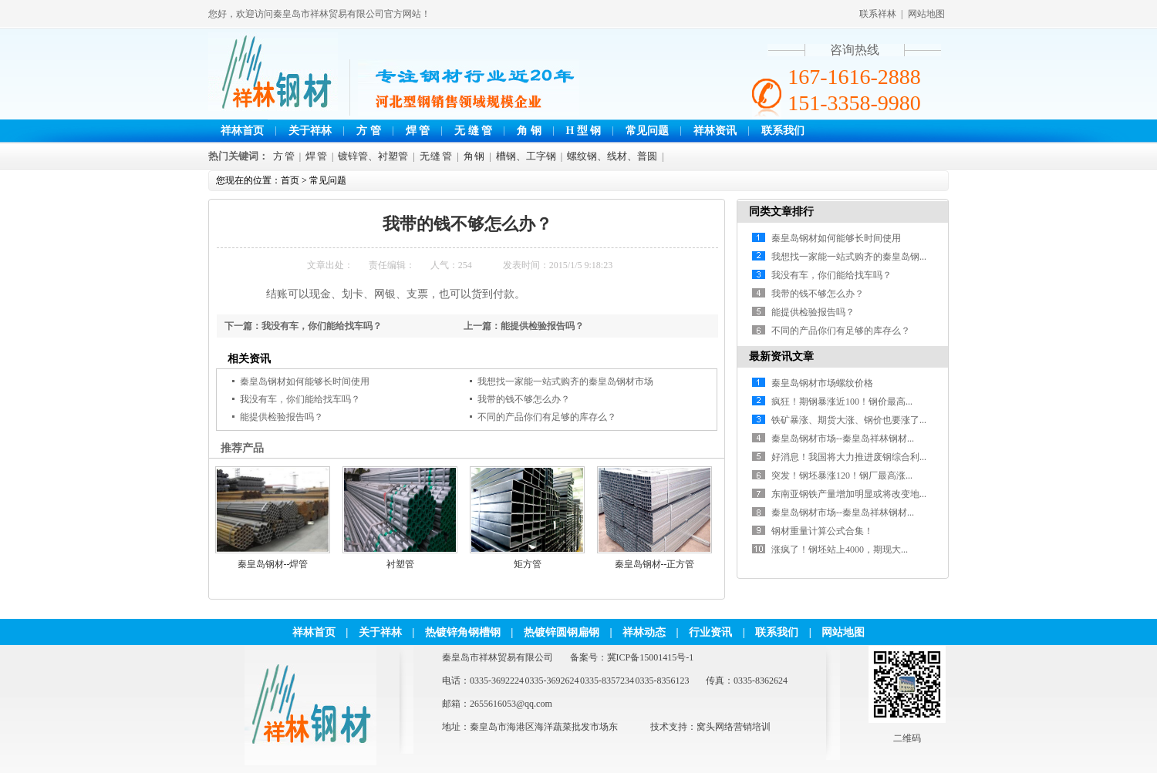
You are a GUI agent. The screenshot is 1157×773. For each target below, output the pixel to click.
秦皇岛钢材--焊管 (273, 564)
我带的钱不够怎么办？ (523, 399)
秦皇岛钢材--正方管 (655, 564)
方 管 (368, 130)
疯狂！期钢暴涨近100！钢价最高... (841, 401)
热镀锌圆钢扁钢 (561, 632)
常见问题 (647, 130)
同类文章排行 (781, 211)
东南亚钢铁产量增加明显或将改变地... (848, 494)
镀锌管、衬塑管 (373, 156)
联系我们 (783, 130)
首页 (290, 180)
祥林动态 (644, 632)
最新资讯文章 (781, 356)
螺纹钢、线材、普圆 (612, 156)
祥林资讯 (715, 130)
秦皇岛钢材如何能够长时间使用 (304, 381)
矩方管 (527, 564)
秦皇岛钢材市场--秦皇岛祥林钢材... (842, 438)
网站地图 (926, 13)
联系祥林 (877, 13)
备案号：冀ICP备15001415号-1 (632, 657)
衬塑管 (400, 564)
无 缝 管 (473, 130)
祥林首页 (242, 130)
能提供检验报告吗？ (542, 326)
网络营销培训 (743, 726)
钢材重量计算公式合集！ (822, 531)
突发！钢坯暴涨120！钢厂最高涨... (841, 475)
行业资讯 (710, 632)
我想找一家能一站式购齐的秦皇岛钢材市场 (565, 381)
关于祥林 (310, 130)
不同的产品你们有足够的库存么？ (546, 417)
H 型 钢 (584, 130)
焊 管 (418, 130)
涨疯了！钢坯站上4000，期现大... (839, 549)
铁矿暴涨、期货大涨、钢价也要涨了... (848, 420)
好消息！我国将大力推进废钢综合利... (848, 457)
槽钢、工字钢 (526, 156)
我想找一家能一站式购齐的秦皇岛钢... (848, 256)
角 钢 (529, 130)
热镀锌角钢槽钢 (463, 632)
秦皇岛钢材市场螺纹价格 (822, 383)
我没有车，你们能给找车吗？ (321, 326)
